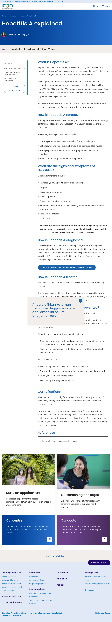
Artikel (60, 585)
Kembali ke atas (99, 562)
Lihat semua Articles (56, 556)
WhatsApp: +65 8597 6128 (95, 576)
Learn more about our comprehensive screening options (67, 267)
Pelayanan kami (37, 589)
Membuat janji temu (12, 596)
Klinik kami (62, 579)
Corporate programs (37, 583)
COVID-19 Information (12, 602)
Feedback (6, 615)
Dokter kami (63, 572)
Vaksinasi (33, 603)
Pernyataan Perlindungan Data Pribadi (45, 613)
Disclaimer (17, 615)
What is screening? (14, 68)
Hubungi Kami (92, 572)
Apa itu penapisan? (9, 576)
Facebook (90, 590)
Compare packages (37, 580)
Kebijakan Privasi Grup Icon (14, 613)
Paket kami (35, 572)
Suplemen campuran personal (41, 600)
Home (4, 16)
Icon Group (105, 613)
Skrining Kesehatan (11, 572)
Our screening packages (14, 79)
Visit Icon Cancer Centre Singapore (26, 1)
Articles (13, 16)
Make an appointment (14, 89)
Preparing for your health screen (14, 73)
